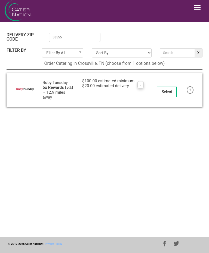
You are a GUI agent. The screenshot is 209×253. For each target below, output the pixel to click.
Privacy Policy (53, 243)
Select (167, 92)
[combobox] (62, 52)
